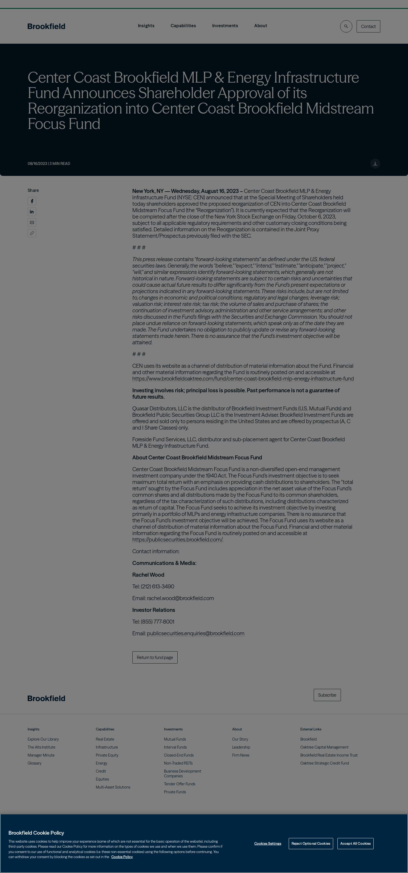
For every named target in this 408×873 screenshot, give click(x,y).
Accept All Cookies (355, 843)
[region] (204, 843)
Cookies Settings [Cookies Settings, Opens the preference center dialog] (267, 843)
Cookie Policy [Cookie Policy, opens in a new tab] (122, 857)
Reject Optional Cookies (311, 843)
